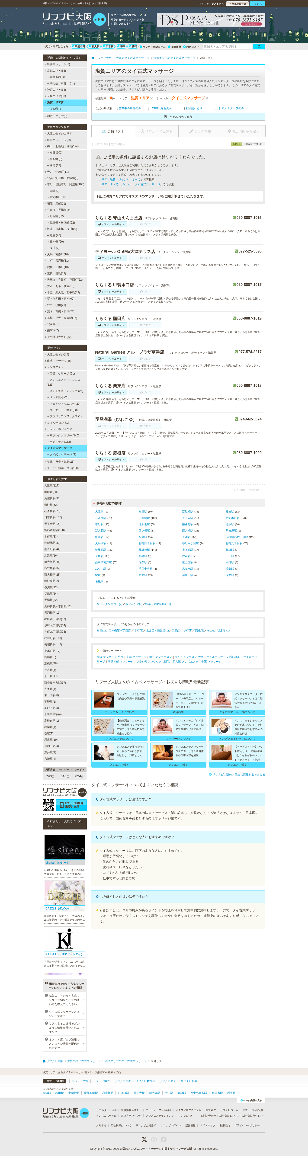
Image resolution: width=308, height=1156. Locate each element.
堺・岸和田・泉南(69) (59, 298)
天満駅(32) (51, 600)
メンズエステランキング (160, 1115)
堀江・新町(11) (55, 203)
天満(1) (176, 630)
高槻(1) (199, 630)
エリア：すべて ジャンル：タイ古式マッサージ (129, 184)
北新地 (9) (54, 159)
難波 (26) (54, 235)
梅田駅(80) (51, 492)
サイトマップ (207, 1125)
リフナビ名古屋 (145, 1081)
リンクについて (187, 1115)
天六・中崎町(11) (57, 171)
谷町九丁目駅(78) (55, 631)
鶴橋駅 (230, 549)
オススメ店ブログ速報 (188, 1110)
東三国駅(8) (51, 695)
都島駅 (143, 556)
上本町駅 (187, 549)
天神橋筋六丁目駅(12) (57, 606)
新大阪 (94, 46)
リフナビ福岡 (189, 1081)
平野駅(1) (50, 701)
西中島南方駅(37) (55, 682)
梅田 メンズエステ (160, 657)
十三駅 (230, 556)
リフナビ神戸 (101, 1081)
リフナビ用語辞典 (253, 1110)
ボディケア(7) (134, 604)
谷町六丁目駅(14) (55, 625)
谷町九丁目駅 (234, 543)
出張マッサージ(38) (58, 140)
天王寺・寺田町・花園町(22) (64, 279)
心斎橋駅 (100, 518)
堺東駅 (143, 575)
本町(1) (138, 630)
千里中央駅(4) (53, 714)
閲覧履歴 (174, 46)
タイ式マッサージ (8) (61, 454)
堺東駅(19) (51, 739)
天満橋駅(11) (52, 612)
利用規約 (225, 1125)
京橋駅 (99, 556)
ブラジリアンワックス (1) (64, 416)
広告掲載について (121, 1125)
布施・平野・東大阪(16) (61, 318)
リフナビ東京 (167, 1081)
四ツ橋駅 (144, 530)
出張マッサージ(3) (57, 64)
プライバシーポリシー (247, 1125)
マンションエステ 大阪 (189, 657)
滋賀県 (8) (54, 108)
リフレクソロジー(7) (109, 604)
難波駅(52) (51, 504)
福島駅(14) (51, 593)
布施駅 (99, 581)
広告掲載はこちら (228, 1115)
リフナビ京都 (122, 1081)
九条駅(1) (50, 689)
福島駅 (143, 537)
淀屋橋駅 (187, 511)
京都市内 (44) (57, 77)
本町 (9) (53, 190)
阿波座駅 (231, 530)
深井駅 (230, 575)
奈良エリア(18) (55, 96)
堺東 (121, 46)
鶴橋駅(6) (50, 657)
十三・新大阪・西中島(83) (62, 292)
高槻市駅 (187, 568)
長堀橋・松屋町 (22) (61, 222)
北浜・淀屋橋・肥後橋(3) (61, 178)
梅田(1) (101, 630)
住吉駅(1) (50, 670)
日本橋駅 (144, 518)
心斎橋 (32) (55, 216)
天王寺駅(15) (52, 523)
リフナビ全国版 (54, 1081)
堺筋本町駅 (233, 518)
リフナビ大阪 (80, 1081)
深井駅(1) (50, 752)
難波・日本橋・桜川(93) (61, 229)
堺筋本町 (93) (57, 197)
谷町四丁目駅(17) (55, 619)
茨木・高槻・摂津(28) (59, 311)
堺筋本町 (78, 46)
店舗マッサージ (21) (61, 373)
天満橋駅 (100, 543)
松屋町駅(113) (53, 638)
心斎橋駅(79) (52, 511)
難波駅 (230, 511)
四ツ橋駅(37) (52, 568)
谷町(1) (187, 630)
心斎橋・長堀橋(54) (58, 209)
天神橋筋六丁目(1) (120, 630)
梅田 (133, 46)
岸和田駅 (187, 575)
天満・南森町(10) (57, 254)
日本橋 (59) (55, 241)
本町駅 (99, 524)
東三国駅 (187, 562)
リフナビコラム (229, 1110)
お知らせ (101, 1125)
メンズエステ (54, 367)
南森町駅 (187, 524)
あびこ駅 (100, 568)
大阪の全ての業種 (57, 354)
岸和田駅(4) (51, 746)
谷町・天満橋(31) (57, 260)
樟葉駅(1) (50, 727)
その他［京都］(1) (218, 630)
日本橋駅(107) (53, 517)
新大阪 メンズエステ (185, 661)
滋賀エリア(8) (54, 102)
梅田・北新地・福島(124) (62, 146)
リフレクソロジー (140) (63, 435)
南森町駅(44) (52, 549)
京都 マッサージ (136, 657)
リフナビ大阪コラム (153, 46)
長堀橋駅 (144, 549)
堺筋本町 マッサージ (121, 661)
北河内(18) (53, 324)
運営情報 (190, 1125)
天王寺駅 (187, 518)
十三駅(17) (51, 676)
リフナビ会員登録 (146, 1125)
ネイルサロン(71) (57, 422)
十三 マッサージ (211, 661)
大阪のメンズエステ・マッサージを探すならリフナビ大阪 (156, 1148)
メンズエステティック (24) (65, 391)
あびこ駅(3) (51, 708)
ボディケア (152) (59, 441)
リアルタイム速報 (106, 1110)
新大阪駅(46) (52, 562)
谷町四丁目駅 (147, 543)
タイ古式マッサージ (58, 448)
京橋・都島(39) (55, 273)
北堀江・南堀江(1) (157, 630)
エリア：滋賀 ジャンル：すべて (120, 179)
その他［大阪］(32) (58, 337)
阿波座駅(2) (51, 581)
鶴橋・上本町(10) (57, 267)
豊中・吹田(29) (55, 305)
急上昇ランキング (131, 1115)
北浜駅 (230, 524)
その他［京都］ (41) (61, 83)
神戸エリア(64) (55, 89)
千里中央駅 (146, 568)
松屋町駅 (100, 549)
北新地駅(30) (52, 542)
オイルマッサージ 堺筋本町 (223, 657)
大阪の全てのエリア (58, 133)
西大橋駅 (187, 530)
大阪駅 (99, 511)
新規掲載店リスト (131, 1110)
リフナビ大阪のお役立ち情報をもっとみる (237, 774)
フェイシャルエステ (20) (63, 403)
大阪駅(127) (51, 485)
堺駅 (98, 575)
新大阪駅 (100, 530)
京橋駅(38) (51, 663)
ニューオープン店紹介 (158, 1110)
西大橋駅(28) (52, 574)
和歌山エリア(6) (56, 116)
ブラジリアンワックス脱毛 (153, 661)
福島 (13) (54, 165)
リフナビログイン (170, 1125)
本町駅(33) (51, 536)
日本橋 (108, 46)
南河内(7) (52, 330)
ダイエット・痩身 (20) (62, 410)
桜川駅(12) (51, 587)
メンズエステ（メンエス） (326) (65, 382)
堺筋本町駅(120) (54, 530)
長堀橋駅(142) (53, 644)
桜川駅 (99, 537)
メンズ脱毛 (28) (58, 397)
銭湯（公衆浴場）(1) (158, 604)
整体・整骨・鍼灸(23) (59, 461)
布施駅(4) (50, 758)
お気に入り (191, 46)
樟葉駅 (230, 568)
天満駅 (186, 537)
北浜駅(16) (51, 555)
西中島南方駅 (103, 562)
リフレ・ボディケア (58, 429)
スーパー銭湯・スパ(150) (62, 468)
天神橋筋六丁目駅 (237, 537)
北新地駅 (144, 524)
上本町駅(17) (52, 651)
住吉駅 (186, 556)
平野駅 (230, 562)
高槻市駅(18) (52, 720)
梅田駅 (143, 511)
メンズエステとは (106, 1115)
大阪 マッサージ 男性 (110, 657)
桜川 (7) (53, 248)
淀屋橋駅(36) (52, 498)
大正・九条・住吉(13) (59, 286)
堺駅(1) (48, 733)
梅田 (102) (55, 152)
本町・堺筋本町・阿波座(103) (64, 184)
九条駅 (143, 562)
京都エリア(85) (55, 70)
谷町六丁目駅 (190, 543)
